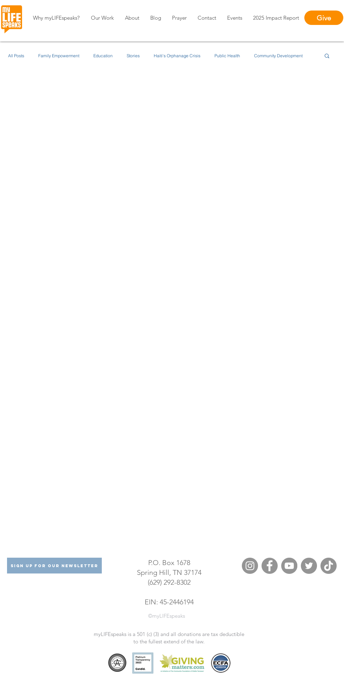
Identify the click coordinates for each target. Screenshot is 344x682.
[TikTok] (328, 566)
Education (103, 55)
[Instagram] (250, 566)
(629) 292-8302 (169, 582)
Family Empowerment (58, 55)
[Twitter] (309, 566)
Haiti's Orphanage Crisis (177, 55)
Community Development (278, 55)
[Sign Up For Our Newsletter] (54, 565)
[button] (327, 56)
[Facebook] (270, 566)
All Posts (16, 55)
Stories (133, 55)
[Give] (323, 18)
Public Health (227, 55)
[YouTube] (289, 566)
